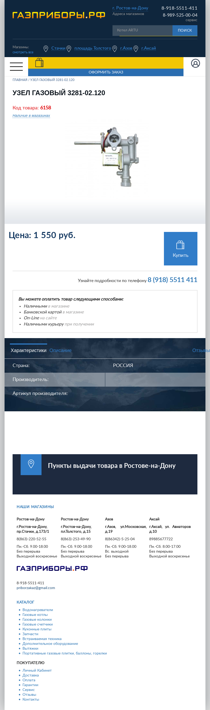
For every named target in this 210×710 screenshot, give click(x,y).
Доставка (30, 675)
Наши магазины (35, 507)
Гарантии (30, 685)
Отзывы (29, 695)
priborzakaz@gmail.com (36, 588)
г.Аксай (148, 48)
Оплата (28, 680)
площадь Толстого (92, 48)
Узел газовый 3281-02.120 (52, 80)
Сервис (28, 690)
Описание (60, 350)
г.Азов (126, 48)
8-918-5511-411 (179, 8)
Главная (20, 80)
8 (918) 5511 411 (172, 280)
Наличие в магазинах (31, 115)
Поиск (185, 30)
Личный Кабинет (37, 670)
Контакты (30, 699)
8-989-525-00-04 (180, 15)
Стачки (58, 48)
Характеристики (28, 350)
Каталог (26, 602)
